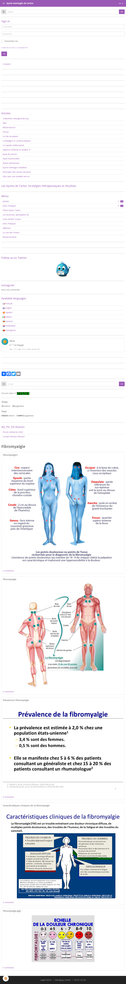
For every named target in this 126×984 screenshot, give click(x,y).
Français (8, 303)
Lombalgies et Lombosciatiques (17, 140)
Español (7, 312)
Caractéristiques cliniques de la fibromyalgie (26, 805)
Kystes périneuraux (11, 163)
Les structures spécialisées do (16, 214)
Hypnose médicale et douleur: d (16, 149)
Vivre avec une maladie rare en (16, 176)
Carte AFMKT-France (12, 219)
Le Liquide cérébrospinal (13, 145)
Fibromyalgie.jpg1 (12, 911)
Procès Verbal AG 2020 (13, 432)
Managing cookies (63, 980)
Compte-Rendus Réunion (14, 436)
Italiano (7, 317)
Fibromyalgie (9, 579)
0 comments (8, 570)
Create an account (8, 48)
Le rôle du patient (10, 136)
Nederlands (9, 325)
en (120, 3)
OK (121, 11)
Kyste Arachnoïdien (11, 158)
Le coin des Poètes (11, 232)
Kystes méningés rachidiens (15, 167)
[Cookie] (6, 978)
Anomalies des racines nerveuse (17, 172)
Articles (63, 201)
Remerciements (10, 237)
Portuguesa (9, 330)
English (7, 308)
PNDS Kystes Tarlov (11, 210)
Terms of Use (80, 980)
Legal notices (46, 980)
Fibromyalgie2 (10, 455)
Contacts (7, 64)
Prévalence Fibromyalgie (16, 700)
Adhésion (7, 228)
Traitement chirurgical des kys (16, 118)
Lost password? (22, 48)
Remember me (9, 41)
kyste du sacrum (10, 154)
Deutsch (8, 321)
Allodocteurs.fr (9, 127)
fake (4, 123)
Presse (6, 132)
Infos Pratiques (63, 206)
